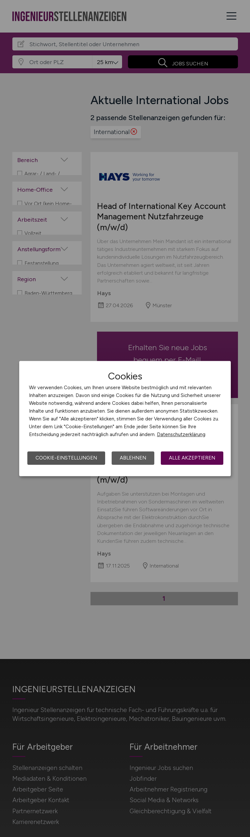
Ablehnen (133, 458)
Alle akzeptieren (192, 458)
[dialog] (125, 418)
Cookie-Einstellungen (66, 458)
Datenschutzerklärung (181, 434)
